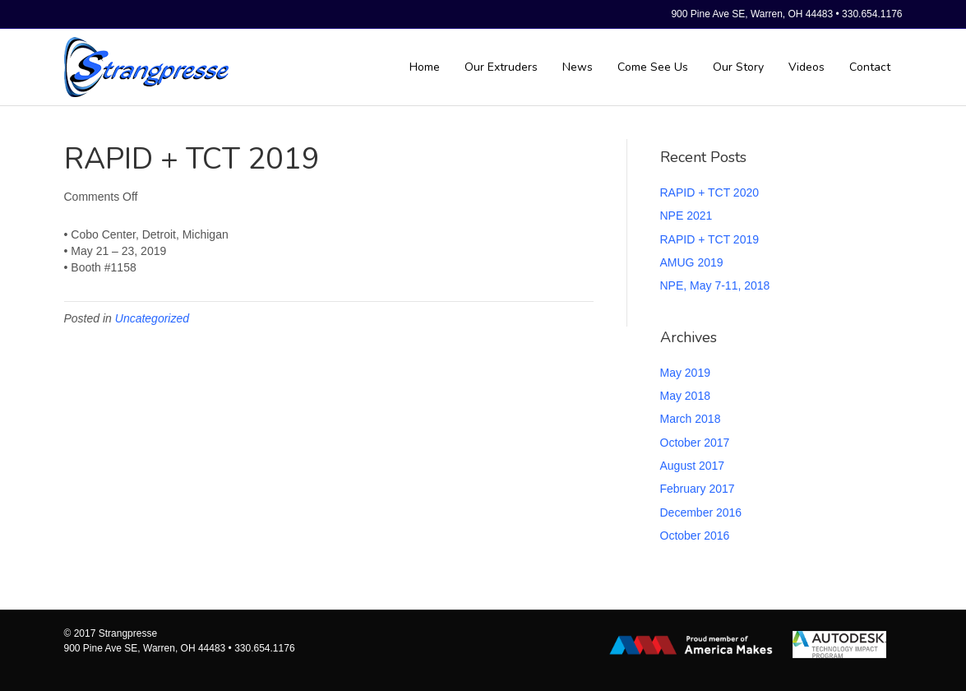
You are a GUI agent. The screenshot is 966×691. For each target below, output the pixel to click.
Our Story (738, 67)
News (577, 67)
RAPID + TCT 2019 (709, 239)
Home (424, 67)
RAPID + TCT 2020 (709, 192)
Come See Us (652, 67)
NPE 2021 (686, 215)
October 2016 (695, 535)
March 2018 (690, 418)
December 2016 (701, 512)
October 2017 (695, 442)
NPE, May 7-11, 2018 (715, 285)
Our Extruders (501, 67)
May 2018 (685, 395)
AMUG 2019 (691, 262)
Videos (806, 67)
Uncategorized (152, 318)
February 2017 (697, 488)
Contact (869, 67)
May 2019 (685, 372)
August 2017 (692, 465)
